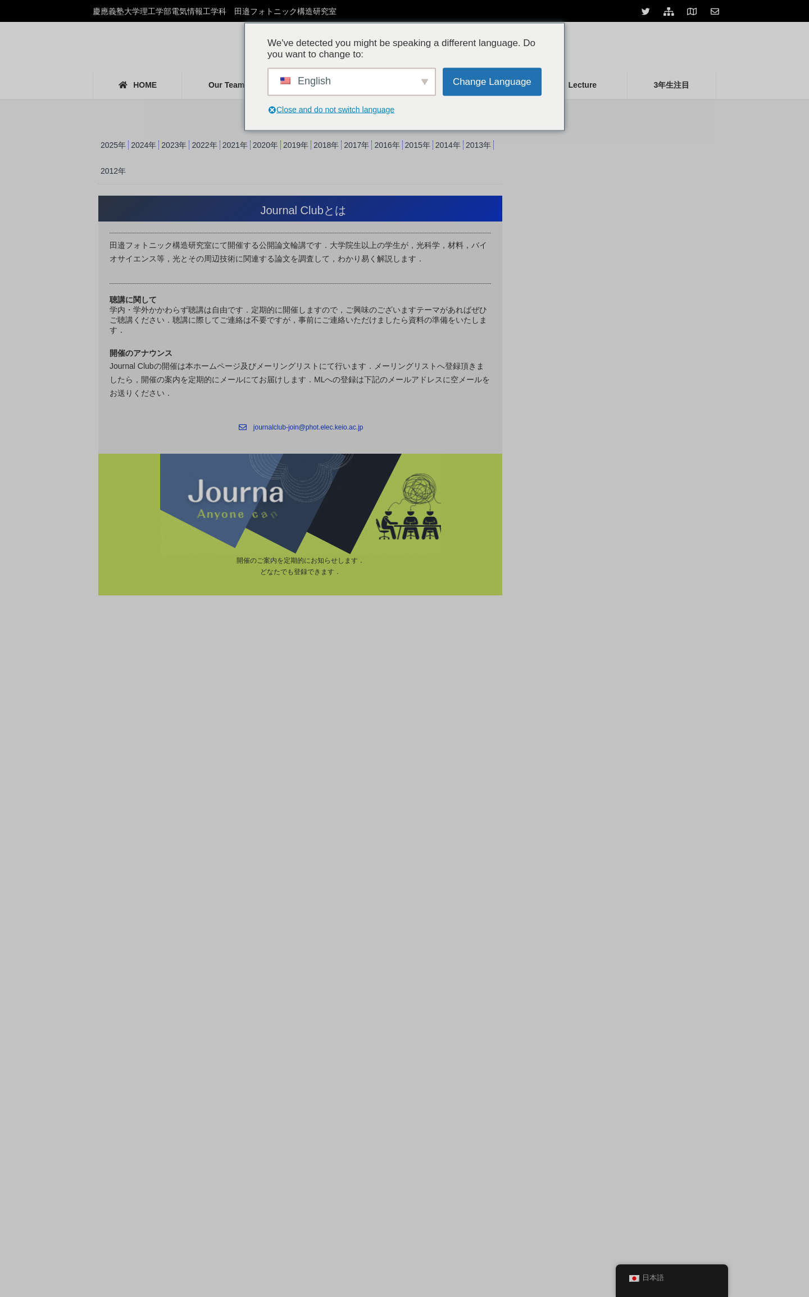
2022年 (204, 145)
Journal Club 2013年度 (584, 390)
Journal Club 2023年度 (584, 193)
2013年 (478, 145)
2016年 (386, 145)
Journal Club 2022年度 (584, 232)
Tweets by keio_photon (121, 917)
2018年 (326, 145)
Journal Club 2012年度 (584, 410)
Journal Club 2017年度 (584, 311)
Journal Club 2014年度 (584, 370)
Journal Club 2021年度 (584, 212)
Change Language (492, 81)
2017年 (356, 145)
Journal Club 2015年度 (584, 351)
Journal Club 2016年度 (584, 331)
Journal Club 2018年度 (584, 291)
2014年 (448, 145)
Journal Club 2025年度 (584, 173)
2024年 (143, 145)
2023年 (174, 145)
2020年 (265, 145)
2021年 (235, 145)
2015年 (417, 145)
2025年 (113, 145)
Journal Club (570, 132)
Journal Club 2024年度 (584, 153)
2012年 (113, 170)
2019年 (295, 145)
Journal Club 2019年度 (584, 271)
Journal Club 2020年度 (584, 252)
